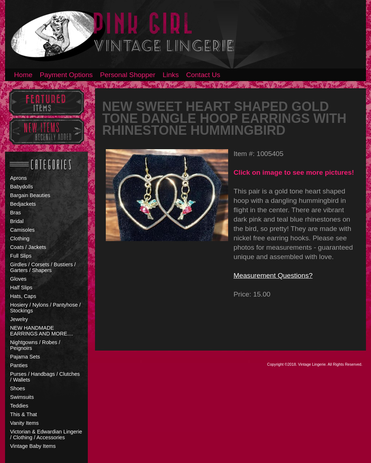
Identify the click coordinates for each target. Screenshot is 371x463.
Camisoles (22, 230)
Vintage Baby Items (33, 446)
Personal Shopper (127, 75)
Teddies (19, 406)
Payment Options (66, 75)
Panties (19, 365)
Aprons (18, 178)
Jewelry (19, 319)
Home (23, 75)
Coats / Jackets (28, 247)
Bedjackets (23, 204)
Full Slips (20, 256)
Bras (15, 212)
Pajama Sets (25, 357)
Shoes (17, 388)
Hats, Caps (23, 296)
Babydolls (21, 187)
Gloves (18, 279)
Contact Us (203, 75)
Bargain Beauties (30, 195)
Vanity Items (24, 423)
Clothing (20, 238)
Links (171, 75)
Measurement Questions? (273, 275)
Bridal (16, 221)
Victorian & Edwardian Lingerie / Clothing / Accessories (46, 434)
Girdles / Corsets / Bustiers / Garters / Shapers (43, 267)
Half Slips (21, 287)
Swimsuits (22, 397)
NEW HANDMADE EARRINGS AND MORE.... (41, 331)
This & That (23, 414)
